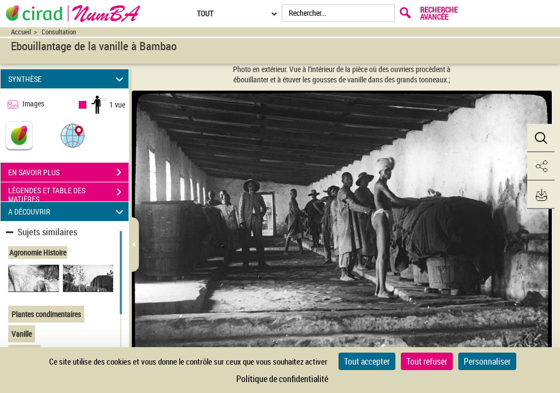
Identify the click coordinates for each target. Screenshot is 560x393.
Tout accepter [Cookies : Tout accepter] (367, 361)
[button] (72, 135)
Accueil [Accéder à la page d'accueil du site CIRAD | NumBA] (21, 32)
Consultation (59, 32)
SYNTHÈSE (67, 78)
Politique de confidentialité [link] (282, 379)
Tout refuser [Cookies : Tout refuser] (426, 361)
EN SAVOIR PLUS (68, 172)
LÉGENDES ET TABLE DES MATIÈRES (68, 193)
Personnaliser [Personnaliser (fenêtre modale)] (487, 361)
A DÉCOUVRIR (67, 211)
